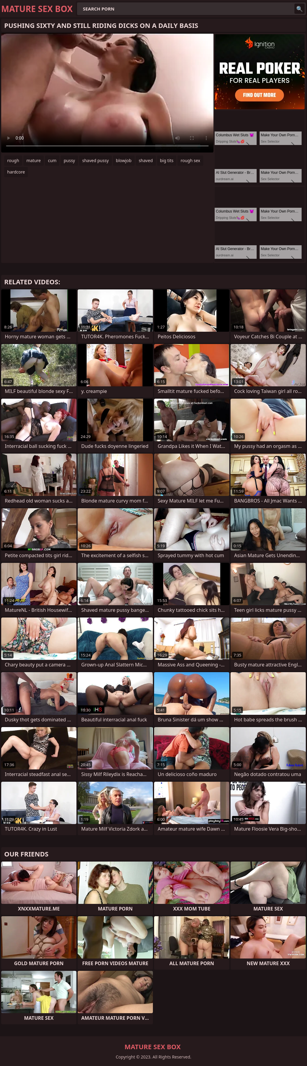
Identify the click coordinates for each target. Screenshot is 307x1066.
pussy (69, 160)
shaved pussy (95, 160)
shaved (146, 160)
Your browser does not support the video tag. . (107, 93)
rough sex (190, 160)
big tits (167, 160)
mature (33, 160)
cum (52, 160)
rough (13, 160)
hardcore (16, 172)
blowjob (124, 160)
